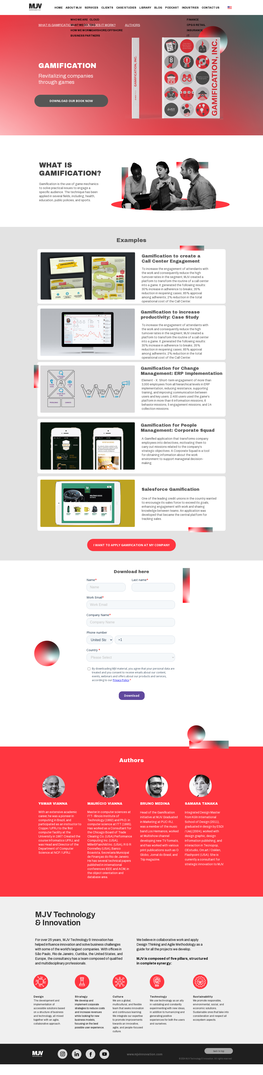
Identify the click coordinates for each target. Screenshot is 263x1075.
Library (145, 7)
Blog (158, 7)
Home (58, 7)
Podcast (172, 7)
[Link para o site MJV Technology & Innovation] (35, 13)
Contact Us (210, 7)
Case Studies (126, 7)
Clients (107, 7)
